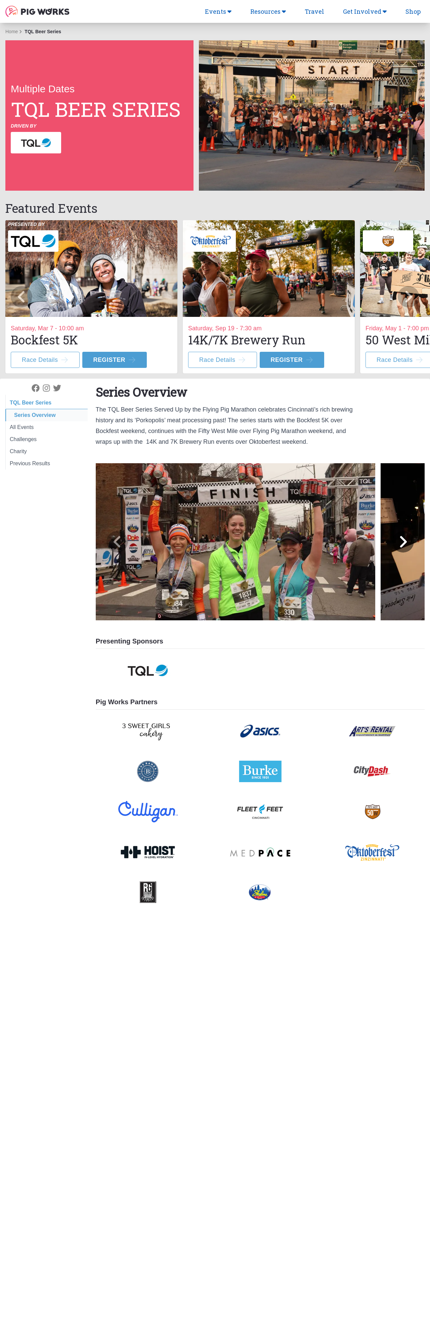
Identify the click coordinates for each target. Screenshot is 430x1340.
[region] (215, 296)
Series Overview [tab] (35, 415)
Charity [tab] (18, 451)
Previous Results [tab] (30, 463)
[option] (91, 296)
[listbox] (215, 296)
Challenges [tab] (23, 439)
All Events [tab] (22, 427)
